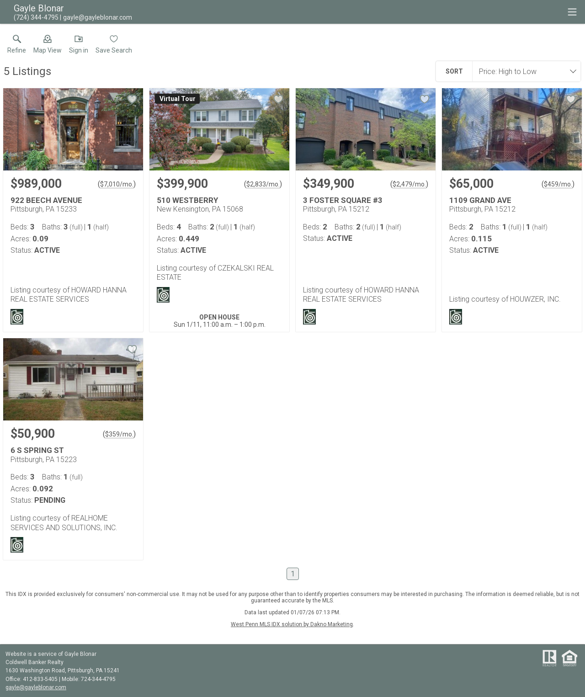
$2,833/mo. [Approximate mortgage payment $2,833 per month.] (263, 184)
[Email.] (96, 17)
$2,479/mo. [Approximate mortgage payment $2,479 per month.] (409, 184)
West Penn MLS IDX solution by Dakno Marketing (292, 624)
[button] (47, 46)
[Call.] (36, 17)
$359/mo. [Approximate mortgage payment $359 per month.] (119, 434)
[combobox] (523, 71)
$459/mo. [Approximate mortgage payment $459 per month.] (558, 184)
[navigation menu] (572, 12)
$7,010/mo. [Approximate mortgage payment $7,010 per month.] (116, 184)
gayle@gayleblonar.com (35, 687)
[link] (17, 46)
